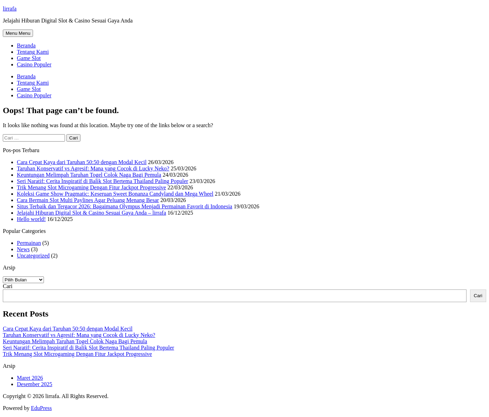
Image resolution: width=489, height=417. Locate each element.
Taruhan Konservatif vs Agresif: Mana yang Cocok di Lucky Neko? (93, 168)
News (23, 249)
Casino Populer (34, 64)
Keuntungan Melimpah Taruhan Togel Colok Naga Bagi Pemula (89, 175)
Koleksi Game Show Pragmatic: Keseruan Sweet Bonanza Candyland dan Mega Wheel (115, 194)
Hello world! (31, 219)
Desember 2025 (34, 384)
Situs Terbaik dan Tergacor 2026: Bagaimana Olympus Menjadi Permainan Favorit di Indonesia (124, 206)
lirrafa (10, 9)
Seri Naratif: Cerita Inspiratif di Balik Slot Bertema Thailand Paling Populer (102, 181)
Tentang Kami (33, 52)
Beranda (26, 45)
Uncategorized (33, 256)
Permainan (29, 243)
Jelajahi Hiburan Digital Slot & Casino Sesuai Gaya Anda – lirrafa (91, 213)
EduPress (41, 408)
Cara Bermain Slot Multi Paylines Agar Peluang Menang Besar (88, 200)
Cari (8, 286)
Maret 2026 (30, 378)
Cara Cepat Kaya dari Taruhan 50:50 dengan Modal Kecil (81, 162)
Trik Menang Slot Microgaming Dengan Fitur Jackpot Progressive (91, 187)
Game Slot (29, 58)
